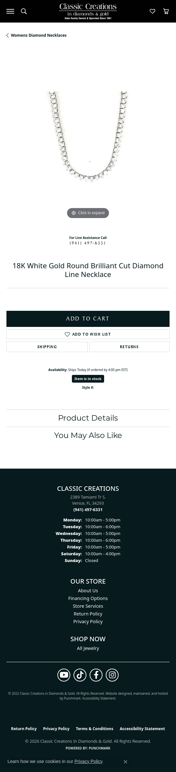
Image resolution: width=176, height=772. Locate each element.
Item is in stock (88, 378)
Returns (129, 346)
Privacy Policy (88, 621)
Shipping (47, 346)
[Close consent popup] (125, 762)
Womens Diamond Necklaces (39, 35)
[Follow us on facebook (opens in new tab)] (96, 675)
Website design (117, 693)
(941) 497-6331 (88, 243)
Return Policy (88, 614)
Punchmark (72, 698)
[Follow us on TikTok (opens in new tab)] (79, 675)
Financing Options (88, 598)
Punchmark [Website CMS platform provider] (100, 748)
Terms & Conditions (94, 728)
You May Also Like (88, 435)
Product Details (88, 418)
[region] (88, 139)
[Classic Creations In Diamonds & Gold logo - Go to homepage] (88, 11)
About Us (88, 590)
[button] (24, 11)
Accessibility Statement (98, 698)
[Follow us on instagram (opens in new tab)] (112, 675)
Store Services (88, 606)
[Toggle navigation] (10, 11)
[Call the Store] (88, 509)
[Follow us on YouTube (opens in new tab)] (63, 675)
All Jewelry (88, 648)
